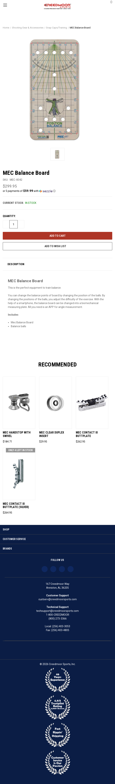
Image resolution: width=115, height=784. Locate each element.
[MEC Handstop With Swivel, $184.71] (19, 402)
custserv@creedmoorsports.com (57, 599)
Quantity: (9, 216)
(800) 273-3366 (58, 618)
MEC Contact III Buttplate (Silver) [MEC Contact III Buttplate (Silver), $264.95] (16, 505)
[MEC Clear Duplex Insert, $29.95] (55, 402)
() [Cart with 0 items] (109, 1)
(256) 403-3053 (61, 626)
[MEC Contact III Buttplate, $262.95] (92, 402)
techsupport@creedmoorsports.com (57, 610)
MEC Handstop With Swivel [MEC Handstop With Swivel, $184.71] (17, 434)
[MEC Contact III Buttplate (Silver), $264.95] (19, 474)
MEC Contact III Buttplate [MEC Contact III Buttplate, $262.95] (87, 434)
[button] (57, 191)
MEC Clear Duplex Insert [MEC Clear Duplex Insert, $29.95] (51, 434)
